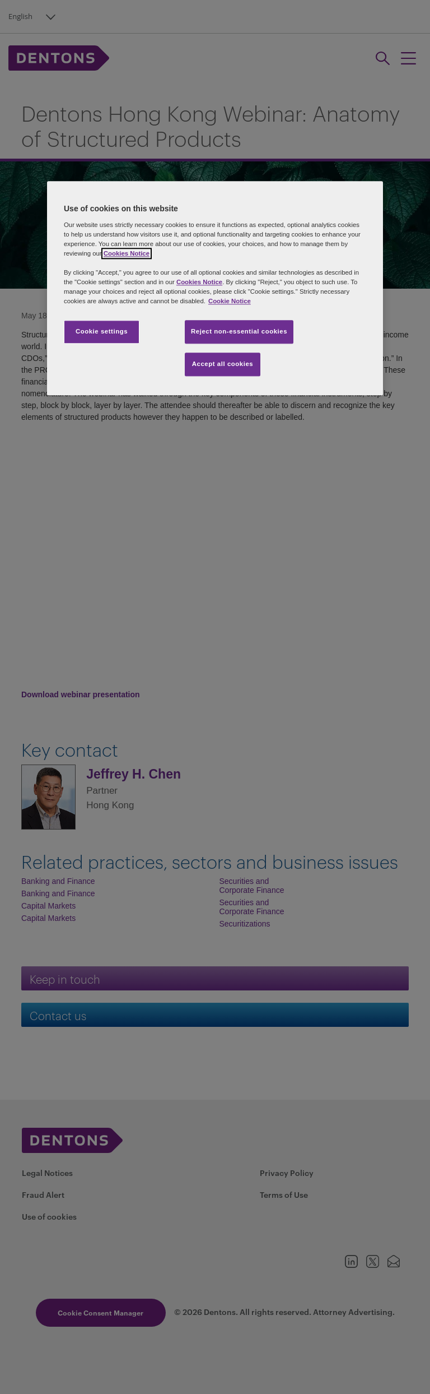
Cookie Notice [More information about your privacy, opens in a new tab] (229, 301)
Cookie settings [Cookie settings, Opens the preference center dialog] (102, 331)
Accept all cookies (223, 363)
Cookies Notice (126, 253)
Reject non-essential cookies (239, 331)
